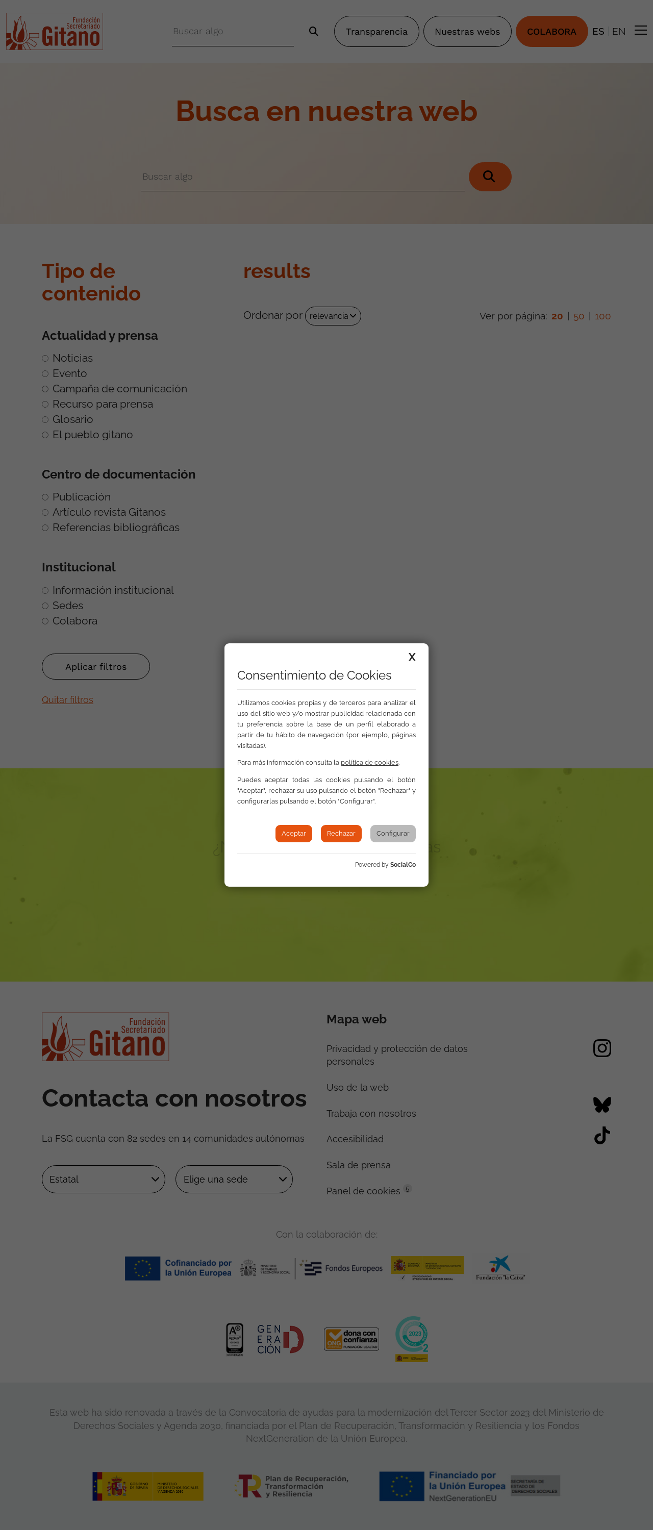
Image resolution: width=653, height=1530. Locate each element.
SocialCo (403, 864)
